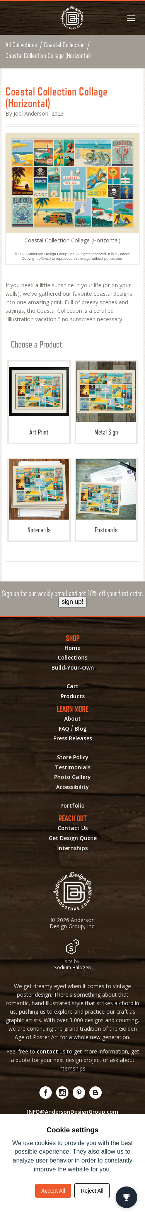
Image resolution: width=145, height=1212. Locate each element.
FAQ (64, 728)
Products (73, 696)
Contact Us (73, 828)
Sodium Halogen (72, 967)
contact (47, 1051)
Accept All (53, 1191)
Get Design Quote (73, 838)
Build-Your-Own (72, 667)
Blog (81, 728)
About (72, 718)
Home (72, 648)
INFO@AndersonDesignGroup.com (72, 1111)
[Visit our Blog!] (95, 1092)
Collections (72, 657)
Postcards (106, 496)
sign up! (72, 601)
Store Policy (73, 757)
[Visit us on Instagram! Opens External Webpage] (62, 1092)
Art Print (39, 398)
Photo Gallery (72, 777)
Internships (72, 848)
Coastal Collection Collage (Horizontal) (48, 55)
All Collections (21, 45)
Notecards (39, 496)
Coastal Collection (64, 45)
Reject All (92, 1191)
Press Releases (72, 738)
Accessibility (72, 787)
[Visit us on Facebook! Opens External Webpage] (45, 1092)
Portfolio (72, 805)
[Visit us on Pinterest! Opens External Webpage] (79, 1092)
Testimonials (72, 767)
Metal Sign (106, 398)
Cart (72, 686)
